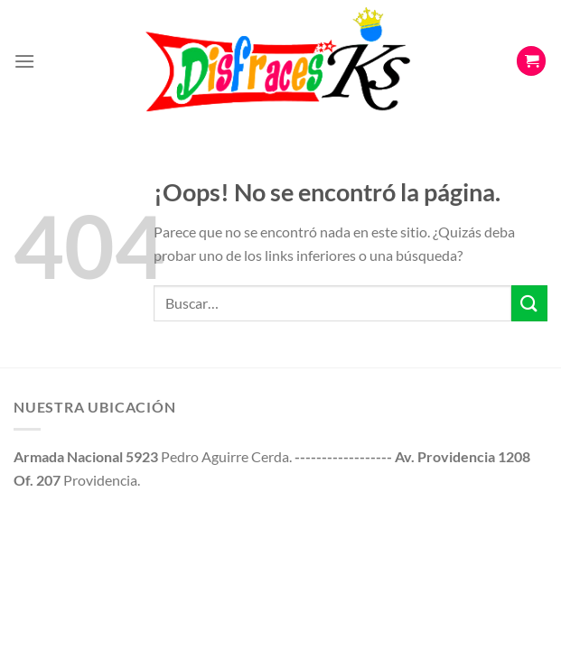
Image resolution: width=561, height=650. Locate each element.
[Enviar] (529, 302)
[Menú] (24, 61)
